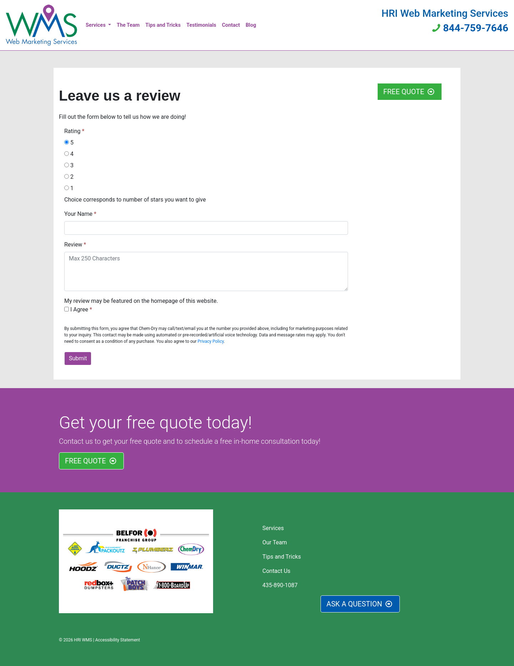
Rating (73, 131)
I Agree (77, 309)
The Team (128, 25)
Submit (78, 358)
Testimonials (201, 25)
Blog (251, 25)
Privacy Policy (211, 341)
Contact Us (276, 571)
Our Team (274, 542)
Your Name (78, 213)
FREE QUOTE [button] (409, 91)
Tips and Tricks (163, 25)
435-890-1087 (280, 585)
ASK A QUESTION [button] (360, 604)
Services (96, 25)
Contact (231, 25)
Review (73, 244)
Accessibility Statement (117, 639)
